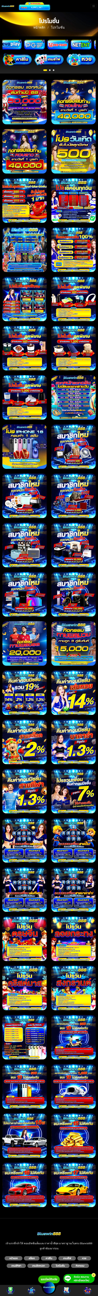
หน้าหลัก (39, 27)
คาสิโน (49, 1258)
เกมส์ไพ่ (67, 1258)
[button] (45, 70)
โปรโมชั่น (60, 1265)
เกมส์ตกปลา (38, 1265)
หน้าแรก (13, 1258)
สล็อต (32, 1258)
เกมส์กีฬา (16, 1265)
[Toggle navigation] (93, 6)
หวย (84, 1258)
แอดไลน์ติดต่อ (49, 1279)
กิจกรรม (80, 1265)
